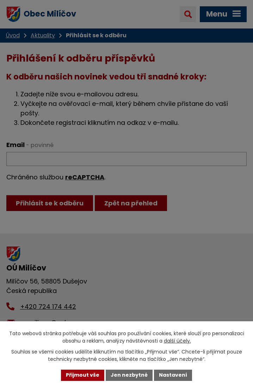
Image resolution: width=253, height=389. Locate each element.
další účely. (177, 340)
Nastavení (173, 374)
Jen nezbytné (129, 374)
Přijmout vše (82, 374)
